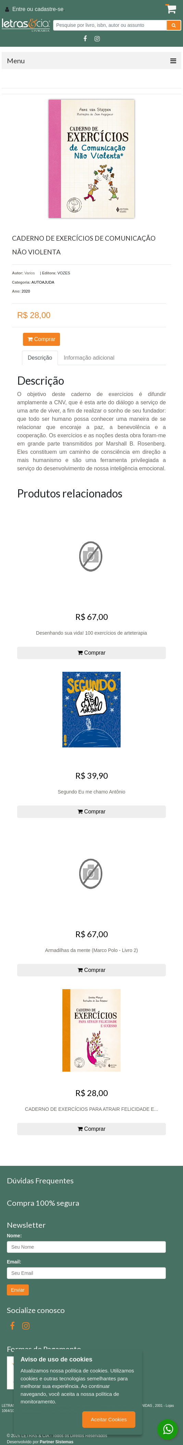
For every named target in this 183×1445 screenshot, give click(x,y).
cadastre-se (49, 9)
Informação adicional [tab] (89, 358)
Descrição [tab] (40, 358)
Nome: (14, 1235)
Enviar (18, 1290)
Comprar (41, 339)
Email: (14, 1262)
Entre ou (22, 9)
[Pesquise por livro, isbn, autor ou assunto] (110, 25)
